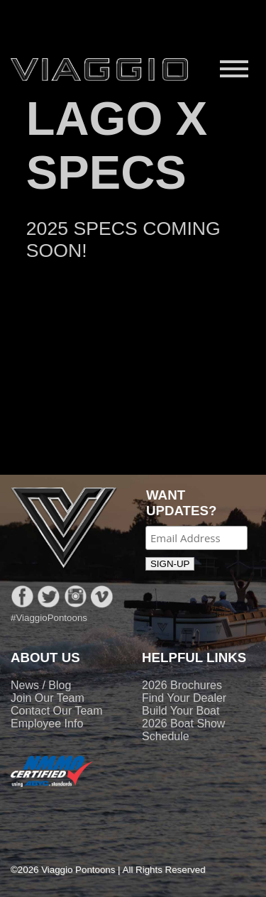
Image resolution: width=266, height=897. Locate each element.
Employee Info (47, 723)
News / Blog (41, 685)
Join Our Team (47, 698)
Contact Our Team (57, 711)
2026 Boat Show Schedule (183, 729)
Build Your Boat (180, 711)
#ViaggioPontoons (49, 617)
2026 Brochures (182, 685)
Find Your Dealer (184, 698)
